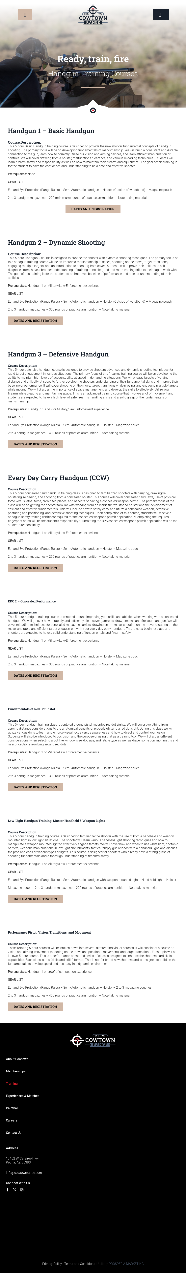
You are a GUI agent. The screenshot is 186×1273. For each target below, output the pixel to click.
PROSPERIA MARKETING (126, 1264)
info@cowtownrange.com (24, 1173)
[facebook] (7, 1189)
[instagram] (21, 1189)
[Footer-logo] (93, 1035)
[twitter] (14, 1189)
